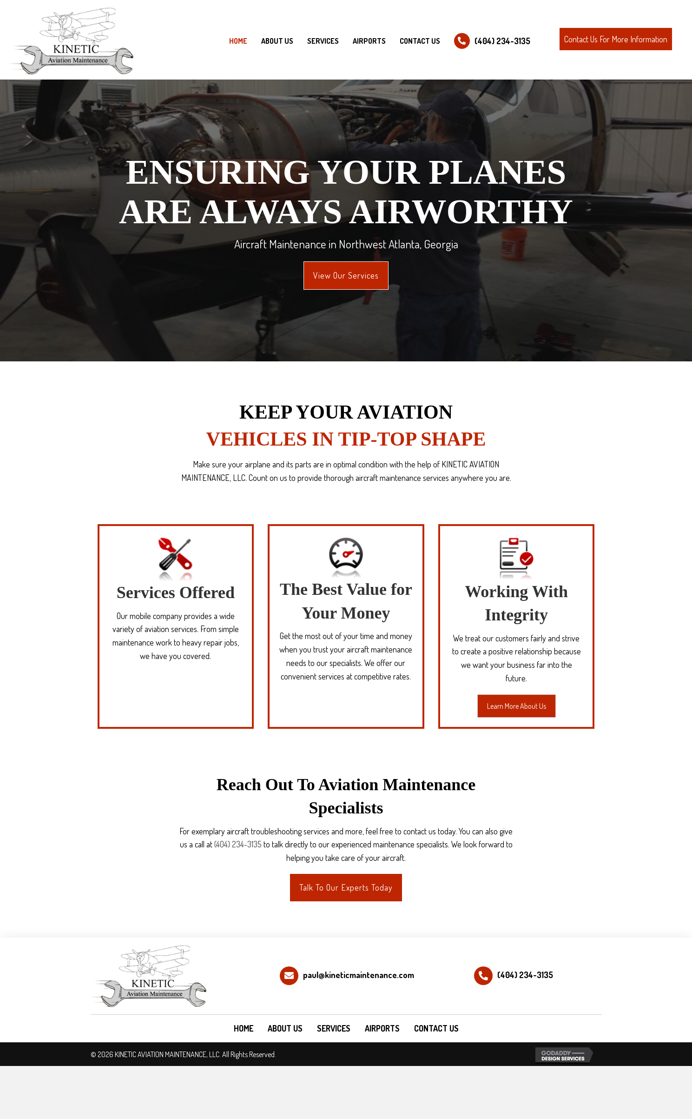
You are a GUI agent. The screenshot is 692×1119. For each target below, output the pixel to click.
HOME (243, 1028)
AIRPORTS (382, 1028)
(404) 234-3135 (502, 41)
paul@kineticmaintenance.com (358, 975)
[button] (616, 39)
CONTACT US (436, 1028)
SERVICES (333, 1028)
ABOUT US (285, 1028)
